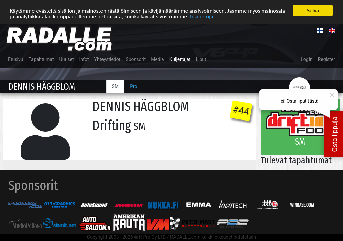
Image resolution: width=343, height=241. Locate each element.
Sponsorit (136, 59)
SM (115, 86)
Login (307, 59)
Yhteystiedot (107, 59)
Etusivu (15, 59)
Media (157, 59)
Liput (201, 59)
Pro (133, 86)
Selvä (313, 10)
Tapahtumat (41, 59)
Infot (84, 59)
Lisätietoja (201, 16)
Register (326, 59)
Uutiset (66, 59)
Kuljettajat (180, 59)
